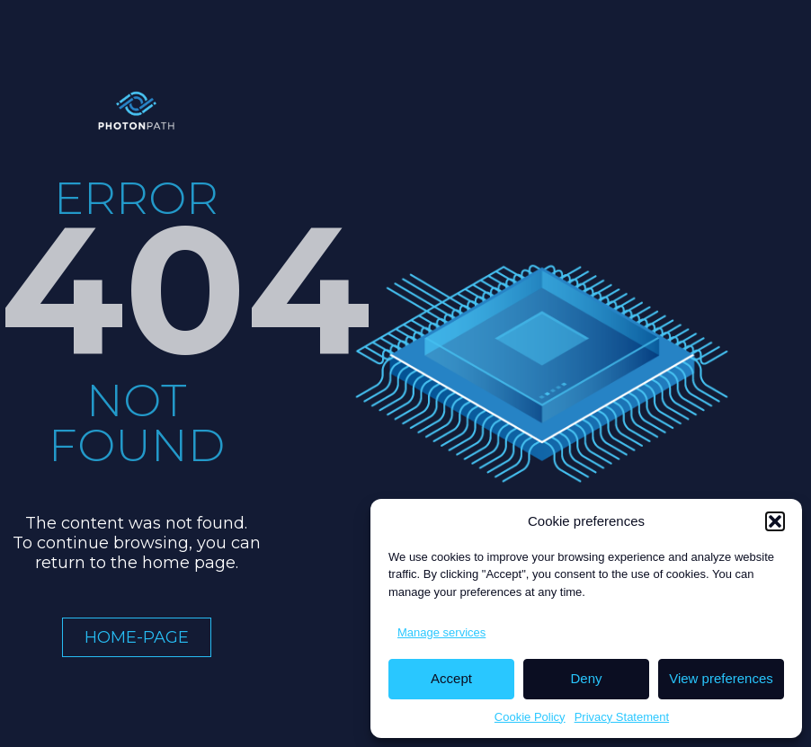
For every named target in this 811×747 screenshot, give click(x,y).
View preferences (721, 678)
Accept (451, 678)
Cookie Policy (530, 717)
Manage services (441, 632)
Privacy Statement (622, 717)
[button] (775, 521)
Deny (586, 678)
